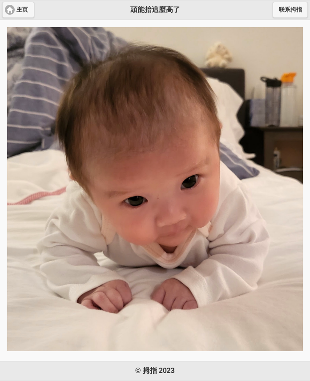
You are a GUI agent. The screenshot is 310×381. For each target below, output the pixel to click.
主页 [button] (22, 10)
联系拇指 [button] (290, 10)
